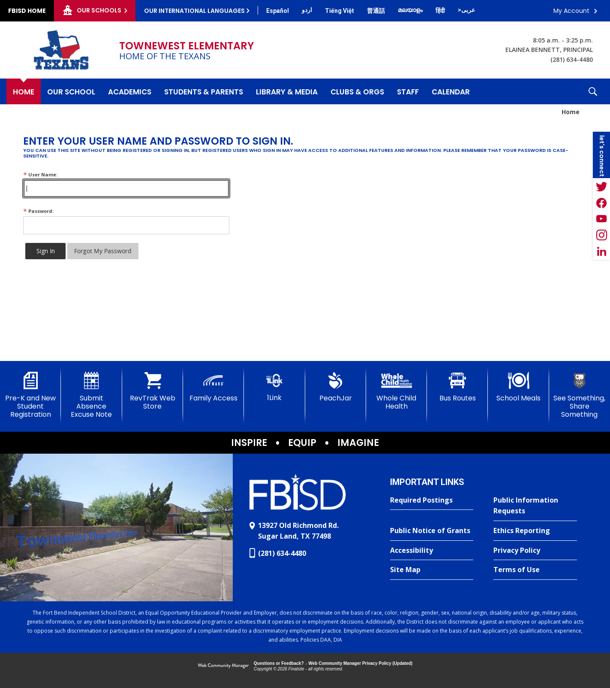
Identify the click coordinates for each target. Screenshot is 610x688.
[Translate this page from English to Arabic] (466, 10)
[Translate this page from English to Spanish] (277, 11)
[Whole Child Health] (396, 391)
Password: (38, 211)
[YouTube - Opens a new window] (601, 219)
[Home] (23, 91)
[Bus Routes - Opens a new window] (457, 387)
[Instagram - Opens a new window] (601, 235)
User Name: (40, 174)
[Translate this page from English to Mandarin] (376, 11)
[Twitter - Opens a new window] (601, 186)
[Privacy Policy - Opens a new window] (535, 551)
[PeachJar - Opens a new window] (336, 387)
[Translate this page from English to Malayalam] (410, 10)
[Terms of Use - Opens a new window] (535, 570)
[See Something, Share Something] (579, 395)
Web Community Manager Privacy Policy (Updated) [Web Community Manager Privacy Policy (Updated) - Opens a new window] (361, 663)
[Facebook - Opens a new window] (601, 202)
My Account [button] (571, 10)
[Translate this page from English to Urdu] (306, 10)
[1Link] (274, 387)
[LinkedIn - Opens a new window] (601, 251)
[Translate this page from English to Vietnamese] (339, 11)
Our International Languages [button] (194, 10)
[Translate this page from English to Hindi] (440, 11)
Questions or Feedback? (279, 663)
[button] (593, 91)
